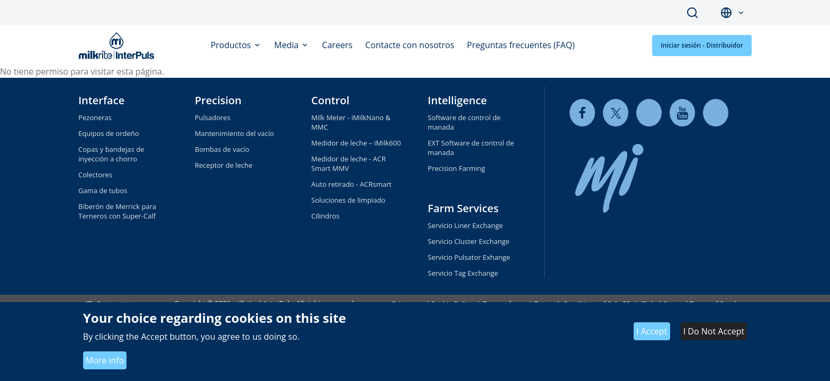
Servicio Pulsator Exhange (469, 257)
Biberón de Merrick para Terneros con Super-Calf (117, 211)
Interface (101, 100)
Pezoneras (95, 117)
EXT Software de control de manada (471, 147)
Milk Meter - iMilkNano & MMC (351, 122)
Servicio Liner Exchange (465, 225)
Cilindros (325, 216)
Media (287, 45)
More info (105, 360)
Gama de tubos (103, 190)
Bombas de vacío (222, 149)
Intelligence (457, 100)
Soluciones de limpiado (348, 200)
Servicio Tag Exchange (463, 273)
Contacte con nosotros (409, 45)
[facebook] (582, 112)
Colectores (95, 174)
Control (330, 100)
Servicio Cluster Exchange (468, 241)
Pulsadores (212, 117)
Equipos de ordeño (108, 133)
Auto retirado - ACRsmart (351, 184)
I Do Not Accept (713, 331)
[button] (741, 13)
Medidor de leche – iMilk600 (356, 143)
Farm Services (463, 208)
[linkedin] (649, 112)
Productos (232, 45)
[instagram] (716, 112)
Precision (218, 100)
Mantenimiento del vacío (234, 133)
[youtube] (682, 112)
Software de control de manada (464, 122)
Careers (337, 45)
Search (692, 13)
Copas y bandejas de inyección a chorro (111, 154)
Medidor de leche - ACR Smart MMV (348, 163)
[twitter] (616, 112)
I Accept (651, 331)
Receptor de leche (223, 165)
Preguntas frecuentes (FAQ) (521, 45)
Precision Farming (456, 168)
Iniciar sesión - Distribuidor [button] (702, 45)
